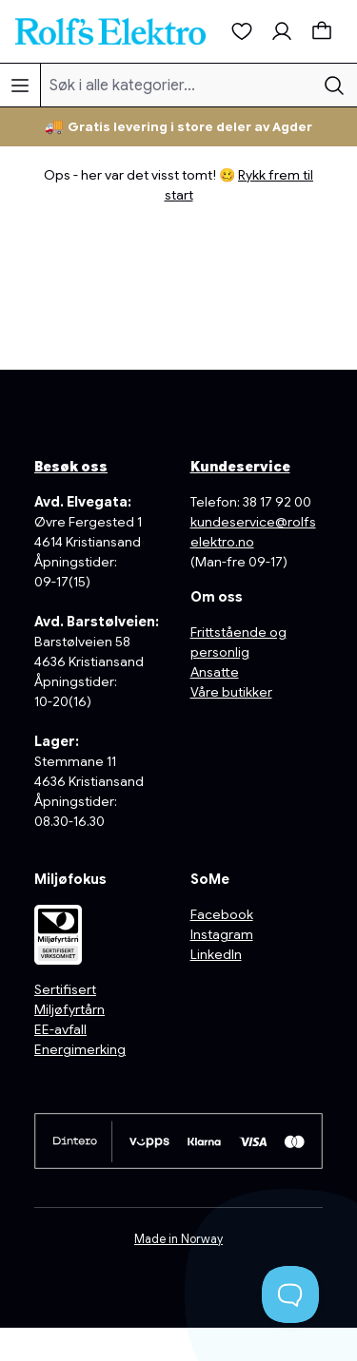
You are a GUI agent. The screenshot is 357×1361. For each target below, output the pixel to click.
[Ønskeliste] (242, 31)
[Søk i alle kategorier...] (176, 85)
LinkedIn (216, 954)
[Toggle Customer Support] (290, 1294)
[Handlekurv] (322, 31)
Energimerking (80, 1049)
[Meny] (20, 85)
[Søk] (334, 85)
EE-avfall (60, 1029)
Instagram (221, 934)
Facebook (221, 914)
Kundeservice (240, 466)
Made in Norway (178, 1239)
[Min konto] (282, 31)
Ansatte (214, 671)
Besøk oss (71, 466)
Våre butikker (231, 691)
